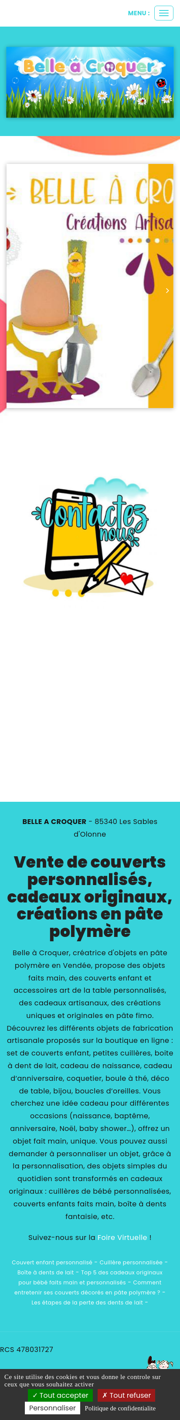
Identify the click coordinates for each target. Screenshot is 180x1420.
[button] (15, 286)
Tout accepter (60, 1395)
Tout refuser (126, 1395)
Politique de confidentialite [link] (120, 1408)
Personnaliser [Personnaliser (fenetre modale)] (52, 1408)
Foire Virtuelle (122, 1238)
